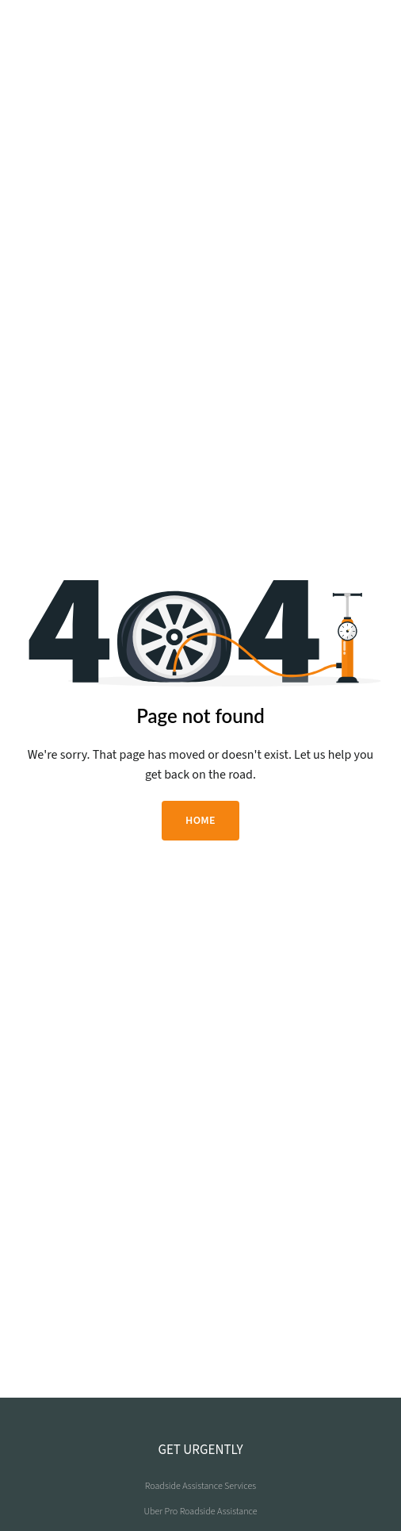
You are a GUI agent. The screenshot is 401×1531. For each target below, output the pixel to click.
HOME (200, 821)
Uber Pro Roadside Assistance (200, 1511)
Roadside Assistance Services (200, 1486)
